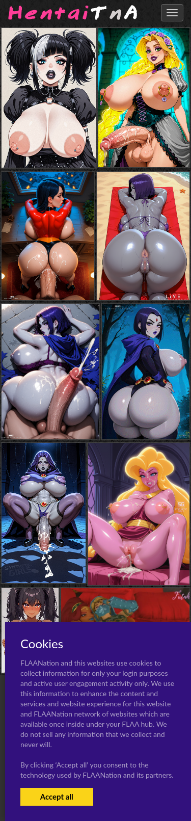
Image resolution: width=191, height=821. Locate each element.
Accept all (56, 796)
